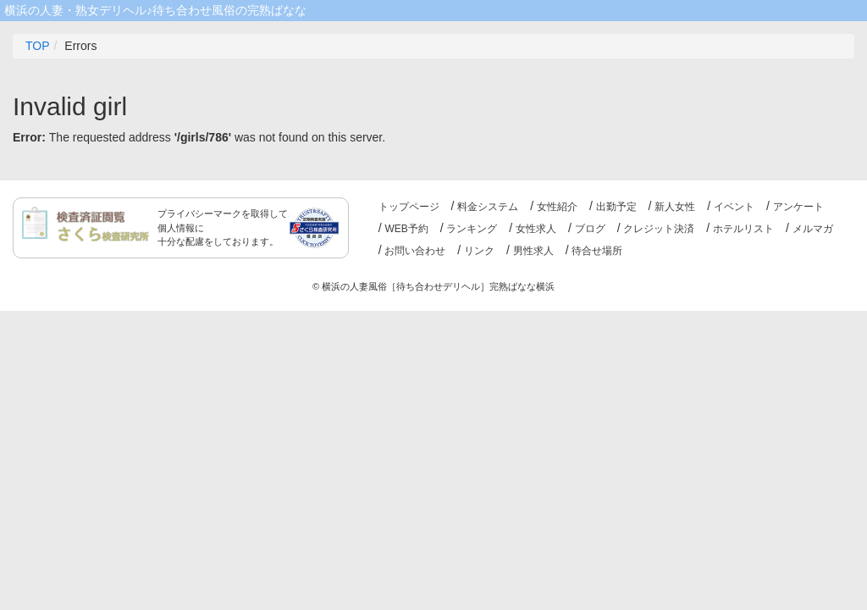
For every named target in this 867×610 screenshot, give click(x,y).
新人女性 (674, 207)
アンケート (798, 207)
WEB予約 (406, 229)
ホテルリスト (743, 229)
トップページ (408, 207)
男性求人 (533, 251)
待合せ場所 (597, 251)
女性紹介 (557, 207)
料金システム (487, 207)
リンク (479, 251)
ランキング (471, 229)
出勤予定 (616, 207)
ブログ (590, 229)
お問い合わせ (414, 251)
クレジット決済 (658, 229)
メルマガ (812, 229)
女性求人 (536, 229)
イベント (734, 207)
